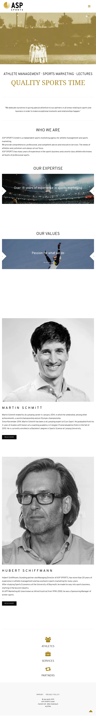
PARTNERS (48, 675)
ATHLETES (48, 646)
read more (9, 437)
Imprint (39, 694)
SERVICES (48, 661)
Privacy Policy (53, 694)
